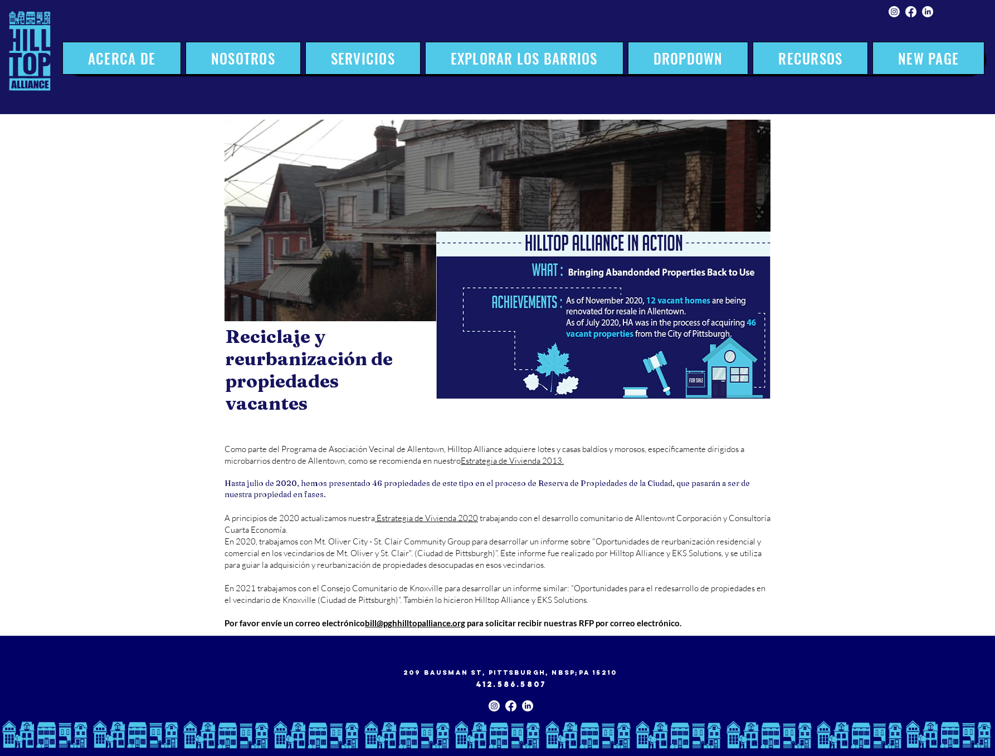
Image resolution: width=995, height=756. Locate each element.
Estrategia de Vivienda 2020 (426, 518)
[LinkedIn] (927, 11)
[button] (363, 58)
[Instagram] (894, 11)
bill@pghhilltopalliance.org (415, 623)
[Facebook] (910, 11)
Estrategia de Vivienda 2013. (512, 460)
